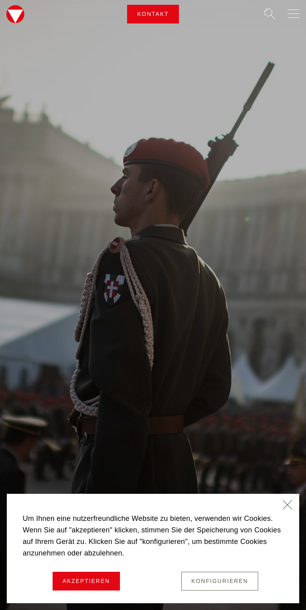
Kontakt (153, 14)
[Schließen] (287, 505)
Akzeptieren (86, 581)
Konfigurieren (219, 581)
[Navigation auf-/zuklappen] (293, 13)
